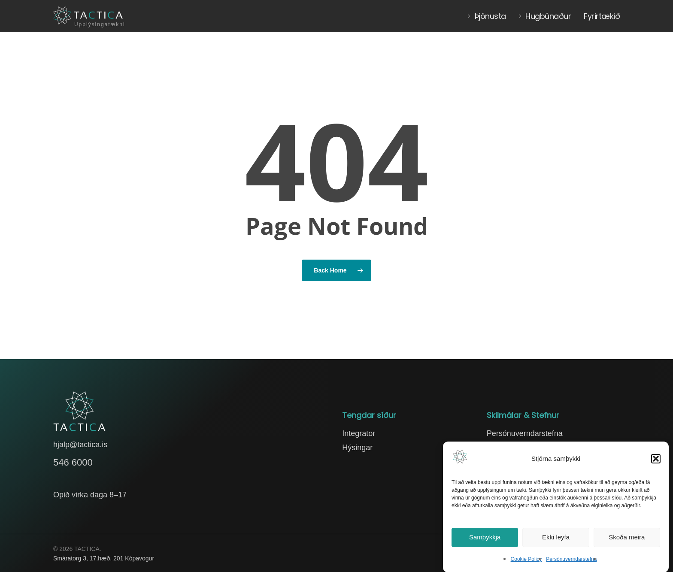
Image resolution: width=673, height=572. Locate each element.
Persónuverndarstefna (571, 562)
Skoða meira (627, 539)
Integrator (358, 433)
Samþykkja (484, 539)
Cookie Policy (526, 562)
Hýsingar (357, 447)
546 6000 (73, 462)
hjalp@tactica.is (80, 444)
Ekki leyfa (556, 539)
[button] (656, 461)
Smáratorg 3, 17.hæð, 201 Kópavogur (103, 558)
